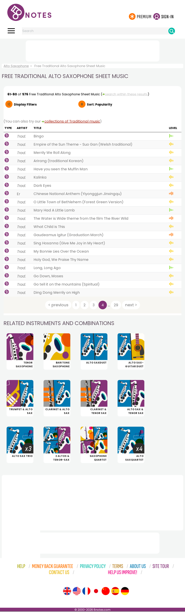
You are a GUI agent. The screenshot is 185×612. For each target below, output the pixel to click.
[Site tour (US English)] (76, 591)
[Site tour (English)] (67, 591)
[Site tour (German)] (124, 591)
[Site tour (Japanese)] (96, 591)
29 (116, 305)
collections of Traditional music (72, 121)
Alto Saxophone (16, 66)
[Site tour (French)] (86, 591)
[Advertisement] (93, 50)
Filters (25, 104)
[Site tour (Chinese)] (105, 591)
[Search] (171, 31)
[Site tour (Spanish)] (115, 591)
